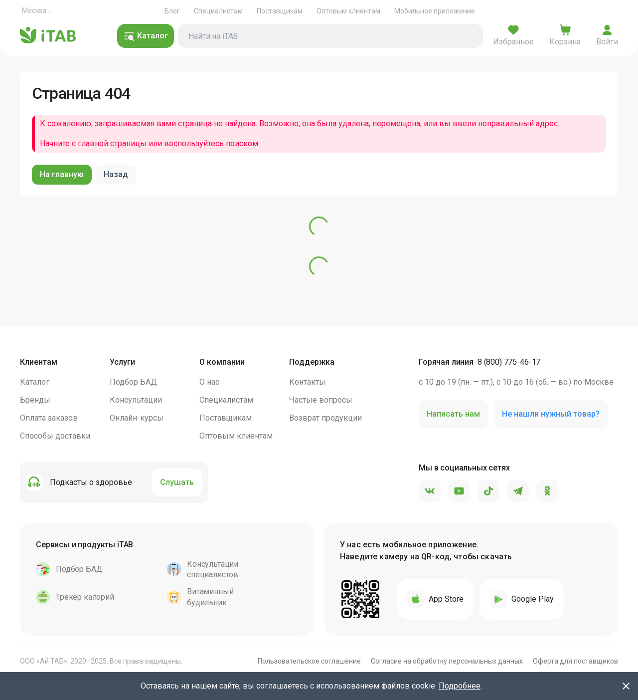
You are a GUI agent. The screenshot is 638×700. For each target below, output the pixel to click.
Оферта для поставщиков (575, 661)
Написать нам (453, 414)
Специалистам (218, 11)
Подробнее (459, 686)
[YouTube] (459, 491)
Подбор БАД (133, 382)
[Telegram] (518, 491)
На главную (62, 174)
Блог (172, 11)
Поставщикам (280, 11)
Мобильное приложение (434, 11)
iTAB (48, 36)
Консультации (136, 400)
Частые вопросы (320, 400)
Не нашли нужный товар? (551, 414)
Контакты (307, 382)
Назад (116, 174)
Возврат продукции (325, 418)
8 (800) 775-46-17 (509, 362)
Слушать (177, 482)
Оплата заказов (49, 418)
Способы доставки (55, 436)
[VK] (430, 491)
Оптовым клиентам (348, 11)
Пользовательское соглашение (309, 661)
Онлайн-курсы (136, 418)
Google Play (521, 599)
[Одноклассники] (547, 491)
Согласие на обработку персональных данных (447, 661)
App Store (435, 599)
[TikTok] (488, 491)
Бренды (35, 400)
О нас (209, 382)
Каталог (34, 382)
